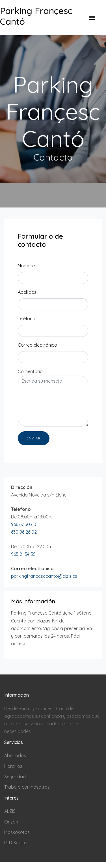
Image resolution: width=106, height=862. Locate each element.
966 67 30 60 (23, 524)
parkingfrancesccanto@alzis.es (44, 576)
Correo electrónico (37, 345)
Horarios (13, 766)
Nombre (26, 265)
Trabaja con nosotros (27, 787)
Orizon (11, 822)
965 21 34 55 (23, 554)
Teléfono (26, 318)
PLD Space (15, 842)
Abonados (15, 755)
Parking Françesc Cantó (36, 16)
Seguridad (15, 776)
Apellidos (27, 292)
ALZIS (10, 811)
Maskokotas (17, 832)
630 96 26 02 (24, 532)
